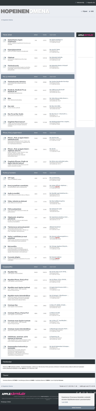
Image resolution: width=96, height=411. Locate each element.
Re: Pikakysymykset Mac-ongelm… (60, 121)
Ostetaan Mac (13, 305)
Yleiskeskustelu (13, 66)
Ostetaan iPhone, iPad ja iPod (18, 313)
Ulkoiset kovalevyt (55, 226)
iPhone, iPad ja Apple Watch (12, 133)
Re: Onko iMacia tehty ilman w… (59, 98)
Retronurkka (12, 246)
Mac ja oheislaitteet (9, 76)
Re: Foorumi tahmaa (55, 257)
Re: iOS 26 (52, 148)
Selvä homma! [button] (76, 407)
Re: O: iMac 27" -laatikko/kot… (59, 320)
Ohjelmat (11, 57)
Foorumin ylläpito (14, 257)
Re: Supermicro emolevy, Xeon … (59, 217)
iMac (9, 98)
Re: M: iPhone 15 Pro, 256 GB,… (58, 279)
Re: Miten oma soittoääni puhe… (59, 161)
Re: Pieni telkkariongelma (57, 201)
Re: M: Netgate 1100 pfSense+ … (59, 295)
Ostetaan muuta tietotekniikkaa (19, 329)
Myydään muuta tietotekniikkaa (19, 295)
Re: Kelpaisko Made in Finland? (59, 65)
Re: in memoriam (55, 177)
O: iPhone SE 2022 (55, 312)
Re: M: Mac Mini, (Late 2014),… (58, 271)
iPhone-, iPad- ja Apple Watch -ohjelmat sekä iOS (19, 149)
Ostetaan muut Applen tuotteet (19, 321)
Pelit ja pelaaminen (14, 209)
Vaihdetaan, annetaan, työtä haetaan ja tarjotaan (18, 337)
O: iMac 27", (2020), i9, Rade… (58, 305)
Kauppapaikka (7, 267)
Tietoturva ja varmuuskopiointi (18, 227)
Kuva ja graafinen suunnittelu (18, 185)
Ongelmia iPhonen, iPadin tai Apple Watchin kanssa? (18, 162)
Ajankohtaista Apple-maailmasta (15, 40)
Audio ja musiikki (14, 193)
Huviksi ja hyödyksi (9, 173)
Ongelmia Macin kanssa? (16, 122)
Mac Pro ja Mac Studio (15, 114)
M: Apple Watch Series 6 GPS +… (59, 287)
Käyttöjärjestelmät (14, 50)
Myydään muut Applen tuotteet (19, 287)
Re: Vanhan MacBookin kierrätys (59, 81)
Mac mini (11, 106)
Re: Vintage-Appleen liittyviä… (59, 246)
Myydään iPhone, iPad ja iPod (18, 279)
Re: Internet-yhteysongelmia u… (59, 236)
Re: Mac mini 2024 (55, 106)
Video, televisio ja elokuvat (17, 201)
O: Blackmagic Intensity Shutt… (59, 328)
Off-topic (11, 178)
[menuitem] (90, 2)
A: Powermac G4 (54, 336)
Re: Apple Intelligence (56, 39)
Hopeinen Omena (7, 386)
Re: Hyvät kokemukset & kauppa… (60, 346)
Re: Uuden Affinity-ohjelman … (59, 185)
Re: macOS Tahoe (55, 49)
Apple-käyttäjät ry (45, 396)
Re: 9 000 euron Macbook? (57, 89)
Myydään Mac (12, 272)
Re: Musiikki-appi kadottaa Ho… (59, 193)
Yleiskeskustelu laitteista (17, 82)
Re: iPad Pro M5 (54, 137)
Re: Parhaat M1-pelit (56, 208)
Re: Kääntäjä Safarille (56, 57)
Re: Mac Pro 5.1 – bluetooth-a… (59, 113)
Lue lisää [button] (65, 402)
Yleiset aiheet (7, 35)
